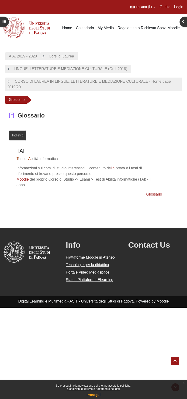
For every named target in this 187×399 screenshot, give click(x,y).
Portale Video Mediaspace (87, 272)
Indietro (17, 135)
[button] (142, 7)
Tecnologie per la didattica (87, 265)
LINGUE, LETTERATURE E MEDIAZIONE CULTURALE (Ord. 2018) (70, 69)
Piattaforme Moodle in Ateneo (90, 257)
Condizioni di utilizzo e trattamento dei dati (93, 389)
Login (178, 7)
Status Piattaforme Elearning (89, 280)
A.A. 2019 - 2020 (23, 56)
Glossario (154, 194)
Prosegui (93, 395)
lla (113, 168)
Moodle (23, 179)
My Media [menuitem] (106, 28)
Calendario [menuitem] (85, 28)
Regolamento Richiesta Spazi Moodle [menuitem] (149, 28)
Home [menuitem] (67, 28)
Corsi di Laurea (61, 56)
